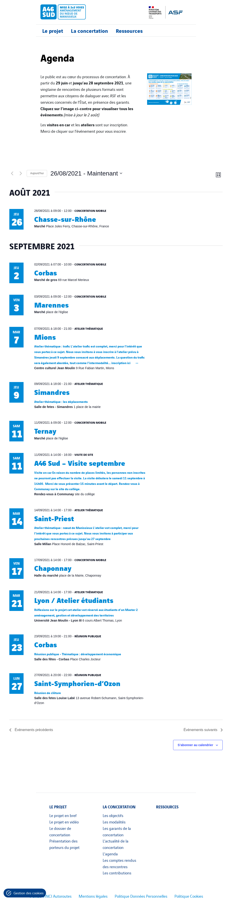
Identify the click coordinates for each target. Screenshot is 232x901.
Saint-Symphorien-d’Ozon (77, 682)
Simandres (52, 391)
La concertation (89, 30)
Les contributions (117, 873)
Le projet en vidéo (64, 822)
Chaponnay (52, 567)
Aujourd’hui (37, 173)
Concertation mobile (90, 210)
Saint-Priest (54, 518)
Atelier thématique (88, 328)
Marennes (51, 304)
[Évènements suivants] (20, 173)
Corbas (45, 272)
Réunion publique (87, 636)
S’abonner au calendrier (195, 745)
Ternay (45, 430)
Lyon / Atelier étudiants (73, 599)
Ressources (129, 30)
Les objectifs (113, 815)
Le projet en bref (63, 815)
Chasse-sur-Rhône (65, 218)
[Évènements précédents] (12, 173)
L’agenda (110, 853)
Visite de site (83, 454)
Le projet (52, 30)
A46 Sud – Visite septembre (79, 462)
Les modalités (114, 822)
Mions (45, 336)
